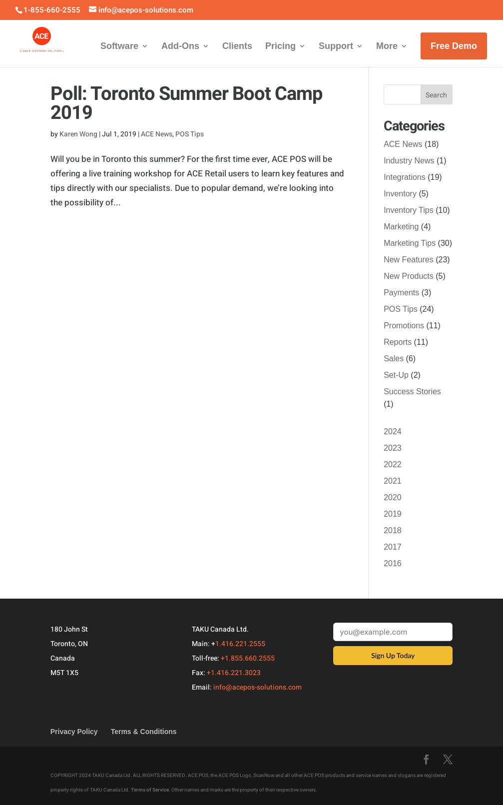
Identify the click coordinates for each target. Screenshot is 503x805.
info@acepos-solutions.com (257, 687)
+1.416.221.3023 (234, 673)
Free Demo (454, 46)
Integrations (405, 177)
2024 (393, 431)
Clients (237, 46)
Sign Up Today (393, 655)
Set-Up (396, 375)
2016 (393, 563)
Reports (398, 342)
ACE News (156, 134)
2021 (393, 481)
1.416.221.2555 (240, 644)
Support (336, 46)
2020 (393, 497)
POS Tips (189, 134)
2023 (393, 448)
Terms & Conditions (144, 732)
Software (119, 46)
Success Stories (412, 391)
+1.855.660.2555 (248, 658)
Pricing (280, 46)
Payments (401, 292)
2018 (393, 530)
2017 (393, 547)
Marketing (401, 226)
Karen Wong (78, 134)
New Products (409, 276)
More (387, 46)
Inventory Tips (409, 210)
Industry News (409, 160)
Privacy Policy (74, 732)
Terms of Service (150, 790)
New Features (409, 259)
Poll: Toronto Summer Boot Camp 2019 (186, 103)
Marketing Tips (410, 243)
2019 (393, 514)
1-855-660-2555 (51, 9)
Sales (394, 358)
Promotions (404, 325)
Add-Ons (180, 46)
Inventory (400, 193)
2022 (393, 464)
